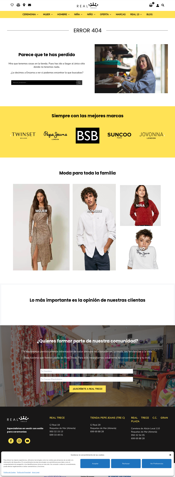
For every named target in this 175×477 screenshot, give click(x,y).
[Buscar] (79, 82)
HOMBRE (94, 223)
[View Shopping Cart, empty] (151, 5)
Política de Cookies (10, 472)
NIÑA (140, 204)
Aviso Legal (35, 472)
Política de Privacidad (24, 472)
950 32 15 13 (56, 431)
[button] (170, 455)
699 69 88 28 (97, 431)
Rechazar (126, 463)
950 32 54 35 (138, 434)
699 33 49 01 (56, 434)
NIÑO (140, 245)
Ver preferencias (156, 463)
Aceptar (95, 463)
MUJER (41, 223)
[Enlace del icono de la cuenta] (157, 5)
